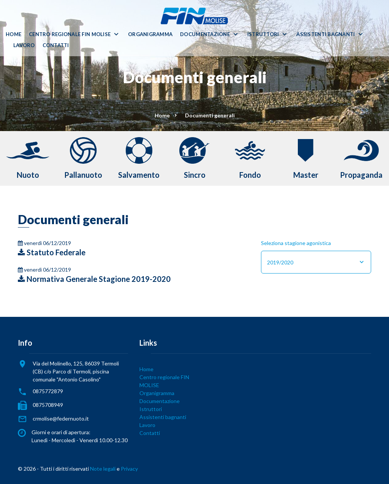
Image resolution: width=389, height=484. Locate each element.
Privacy (129, 468)
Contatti (56, 45)
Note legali (102, 468)
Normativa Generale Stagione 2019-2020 (94, 278)
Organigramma (150, 34)
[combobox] (316, 262)
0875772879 (48, 391)
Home (13, 34)
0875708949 (48, 405)
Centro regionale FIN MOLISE (70, 34)
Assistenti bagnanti (325, 34)
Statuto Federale (51, 252)
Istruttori (263, 34)
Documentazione (205, 34)
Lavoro (24, 45)
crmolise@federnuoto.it (61, 418)
